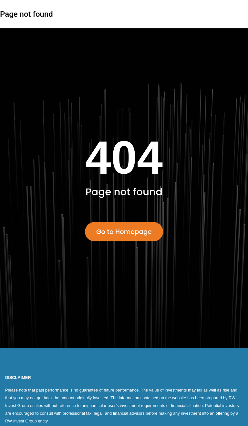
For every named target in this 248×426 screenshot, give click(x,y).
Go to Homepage (124, 231)
